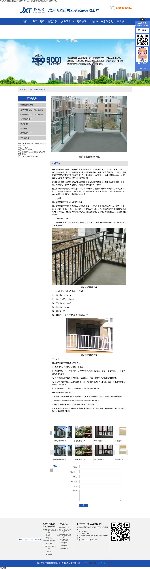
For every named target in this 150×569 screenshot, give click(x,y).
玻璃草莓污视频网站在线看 (31, 110)
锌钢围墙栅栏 (26, 119)
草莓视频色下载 (39, 89)
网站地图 (3, 568)
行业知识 (93, 21)
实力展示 (66, 21)
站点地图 (49, 554)
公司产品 (52, 21)
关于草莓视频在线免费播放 (39, 28)
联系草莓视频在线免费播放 (107, 28)
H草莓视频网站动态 (49, 541)
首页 (25, 21)
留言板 (120, 21)
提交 (84, 505)
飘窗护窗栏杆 (99, 441)
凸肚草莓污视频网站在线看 (31, 115)
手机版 (110, 563)
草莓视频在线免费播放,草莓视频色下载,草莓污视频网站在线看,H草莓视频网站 (28, 1)
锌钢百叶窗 (25, 138)
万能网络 (92, 563)
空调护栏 (24, 124)
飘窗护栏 (24, 129)
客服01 (142, 30)
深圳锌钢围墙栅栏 (59, 441)
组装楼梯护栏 (26, 133)
